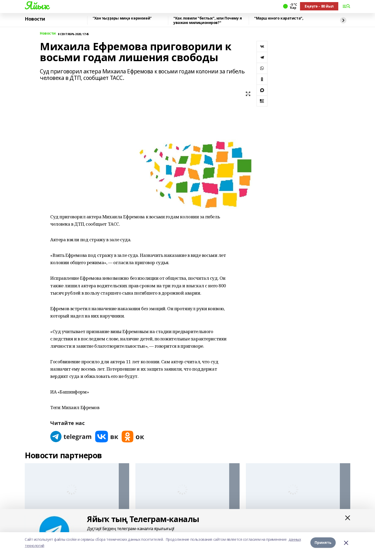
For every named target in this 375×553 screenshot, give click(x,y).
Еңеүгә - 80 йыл (319, 6)
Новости (35, 19)
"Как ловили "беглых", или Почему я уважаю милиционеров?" (207, 20)
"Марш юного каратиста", (278, 18)
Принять (323, 542)
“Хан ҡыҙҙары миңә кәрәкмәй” (122, 18)
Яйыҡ (36, 5)
